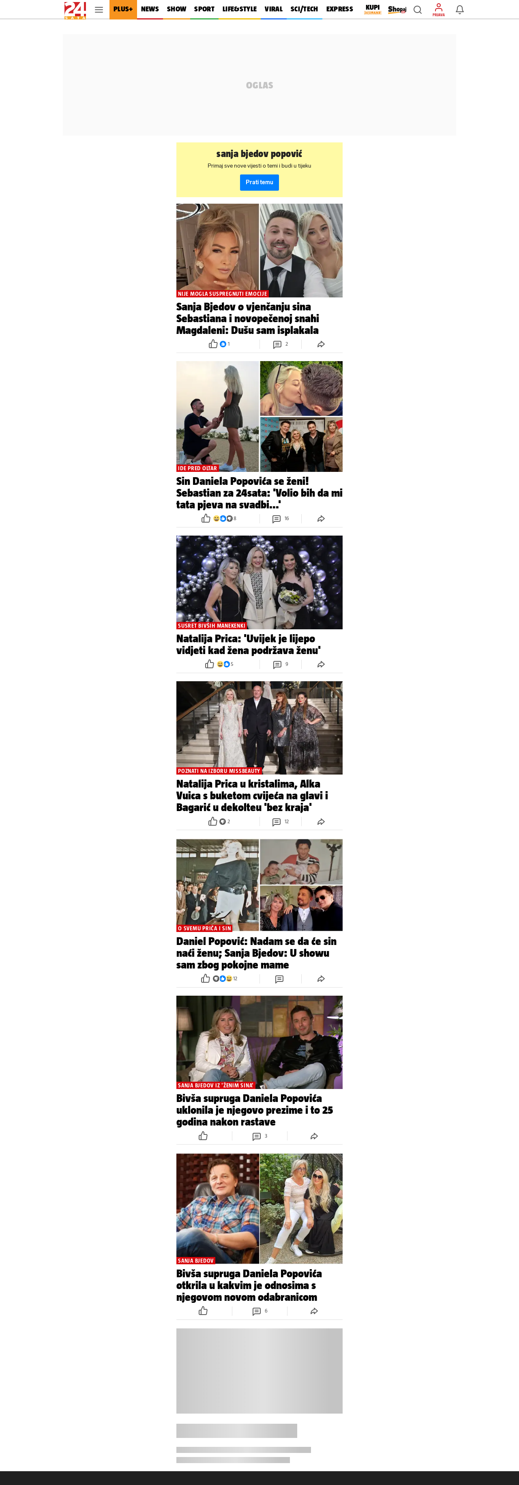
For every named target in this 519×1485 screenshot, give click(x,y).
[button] (418, 10)
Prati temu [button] (259, 182)
